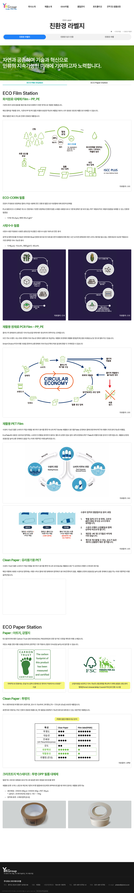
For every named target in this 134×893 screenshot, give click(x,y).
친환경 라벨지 (24, 37)
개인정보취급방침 (42, 891)
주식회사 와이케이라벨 (9, 6)
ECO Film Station (35, 82)
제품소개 (48, 6)
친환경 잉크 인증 (67, 37)
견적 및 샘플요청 (114, 6)
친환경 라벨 (109, 37)
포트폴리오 (97, 6)
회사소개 (32, 6)
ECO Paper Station (99, 82)
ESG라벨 (64, 6)
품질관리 (81, 6)
